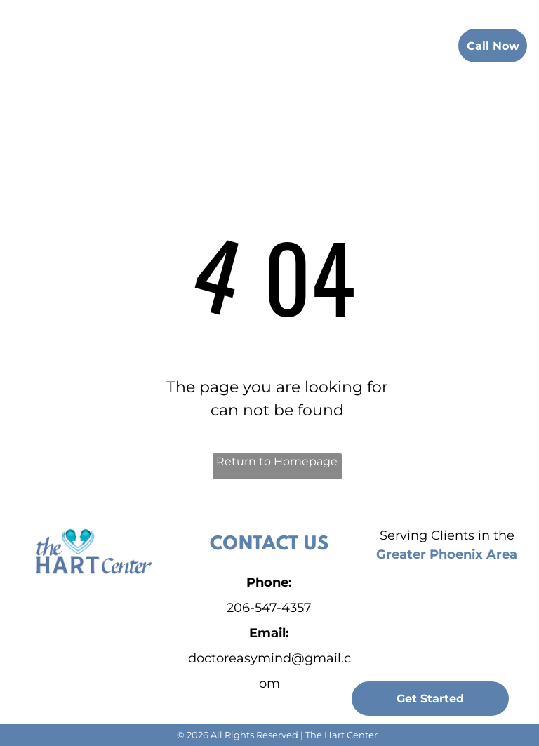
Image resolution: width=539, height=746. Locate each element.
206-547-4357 (269, 607)
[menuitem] (172, 43)
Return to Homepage (277, 461)
